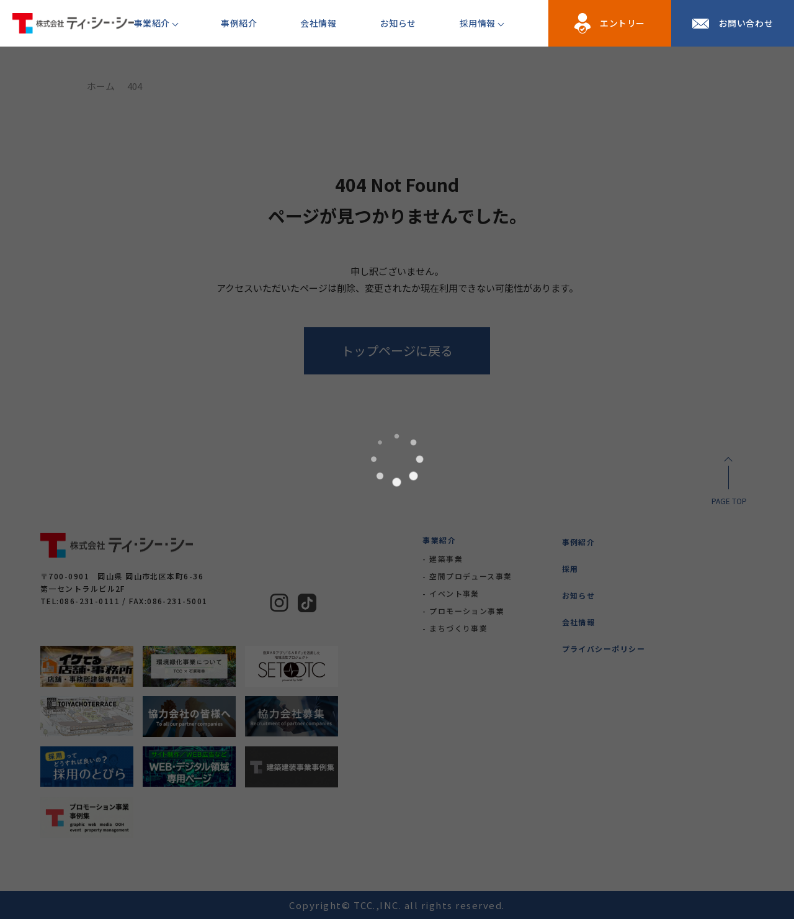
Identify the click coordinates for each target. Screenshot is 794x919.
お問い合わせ (746, 23)
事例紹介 (239, 23)
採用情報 (478, 23)
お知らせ (398, 23)
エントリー (622, 23)
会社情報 (318, 23)
